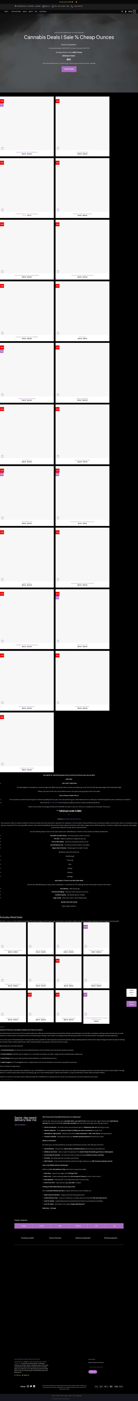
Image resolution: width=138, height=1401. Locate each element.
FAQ (36, 12)
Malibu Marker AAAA (82, 398)
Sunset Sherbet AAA (82, 152)
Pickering (72, 63)
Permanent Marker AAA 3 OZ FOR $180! (27, 337)
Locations (43, 12)
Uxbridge (92, 63)
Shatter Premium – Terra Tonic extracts (27, 214)
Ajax (77, 63)
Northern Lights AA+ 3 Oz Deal (26, 398)
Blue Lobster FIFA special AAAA (13, 950)
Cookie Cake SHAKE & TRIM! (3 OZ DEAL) (82, 583)
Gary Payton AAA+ (96, 984)
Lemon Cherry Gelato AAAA (82, 460)
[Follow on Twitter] (31, 1386)
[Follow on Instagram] (28, 1386)
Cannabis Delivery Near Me (72, 819)
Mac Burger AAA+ (27, 460)
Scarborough (64, 63)
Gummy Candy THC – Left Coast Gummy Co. (82, 521)
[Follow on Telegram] (34, 1386)
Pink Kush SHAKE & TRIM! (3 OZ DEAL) (82, 275)
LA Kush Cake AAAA (40, 984)
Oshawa (86, 63)
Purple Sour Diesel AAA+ (13, 1018)
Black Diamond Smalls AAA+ (27, 706)
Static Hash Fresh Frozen (96, 950)
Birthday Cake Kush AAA (27, 768)
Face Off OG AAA (68, 950)
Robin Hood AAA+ (41, 950)
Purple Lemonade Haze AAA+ (13, 984)
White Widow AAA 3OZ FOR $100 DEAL (27, 152)
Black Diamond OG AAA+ (82, 706)
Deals (25, 12)
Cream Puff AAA (27, 583)
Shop (5, 12)
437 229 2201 (54, 802)
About (31, 12)
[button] (122, 11)
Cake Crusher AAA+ (82, 645)
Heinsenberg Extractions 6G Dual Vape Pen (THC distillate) (96, 1018)
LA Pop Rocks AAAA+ (27, 521)
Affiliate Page (16, 12)
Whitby (81, 63)
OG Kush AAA (82, 337)
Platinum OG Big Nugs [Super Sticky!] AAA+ (27, 275)
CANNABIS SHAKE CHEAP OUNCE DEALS (27, 645)
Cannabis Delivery (19, 1361)
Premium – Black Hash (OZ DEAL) (82, 214)
